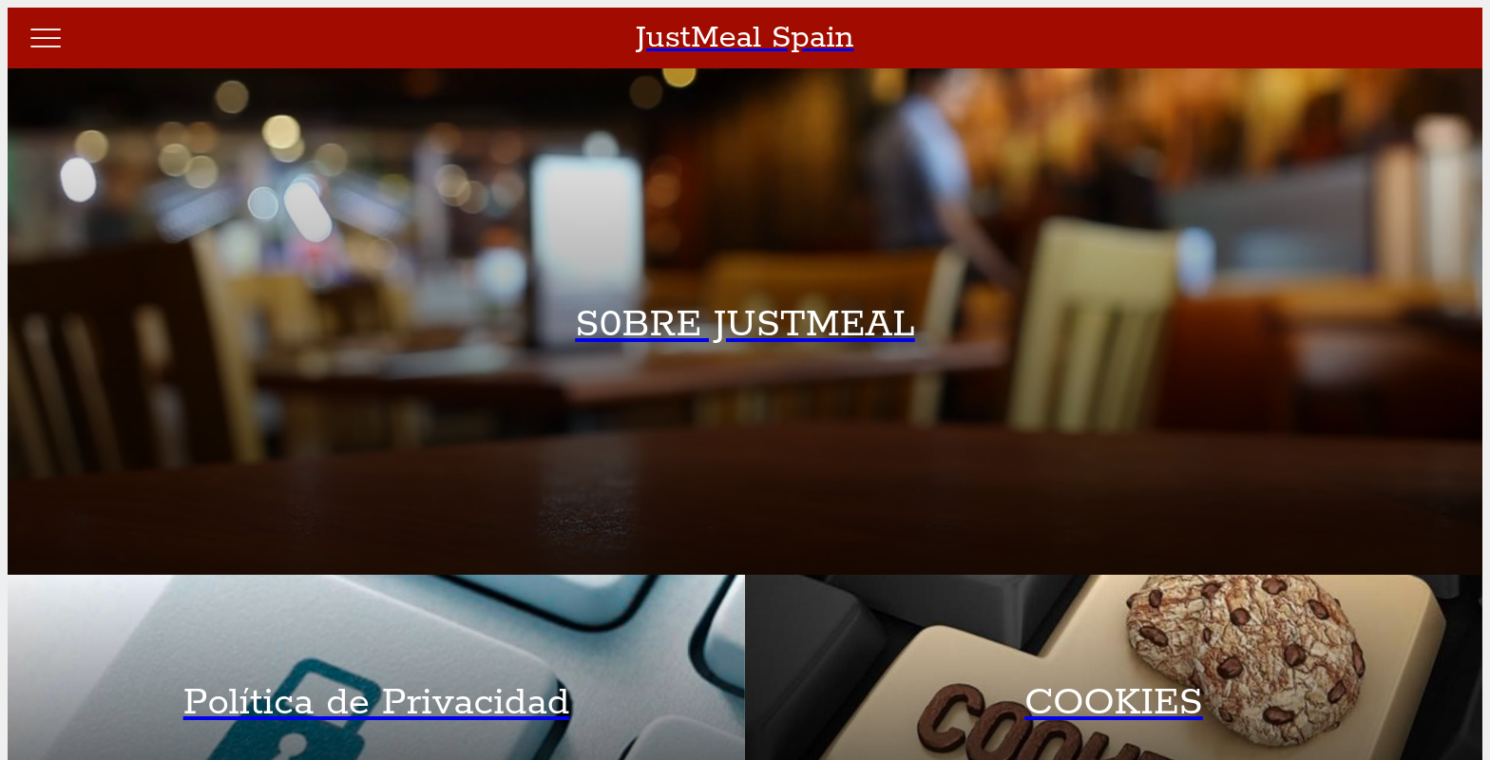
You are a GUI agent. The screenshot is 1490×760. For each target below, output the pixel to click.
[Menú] (45, 38)
